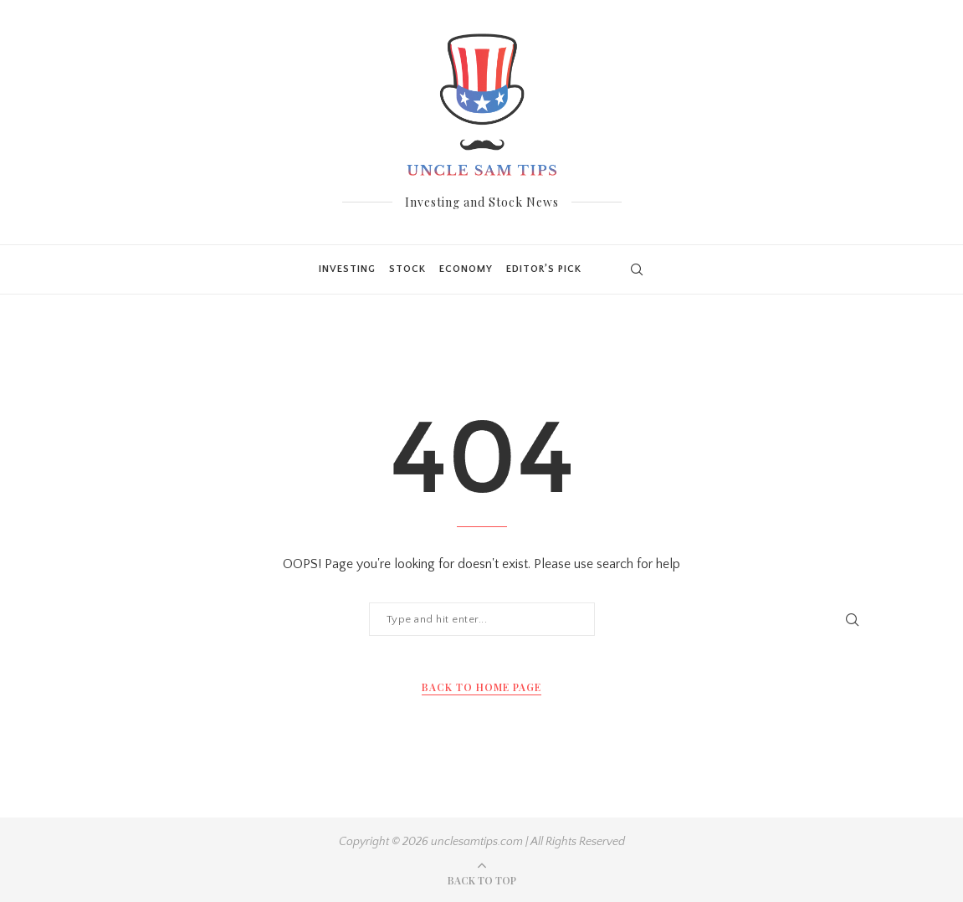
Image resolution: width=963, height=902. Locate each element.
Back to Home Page (481, 687)
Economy (466, 269)
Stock (407, 269)
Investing (347, 269)
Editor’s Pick (543, 269)
